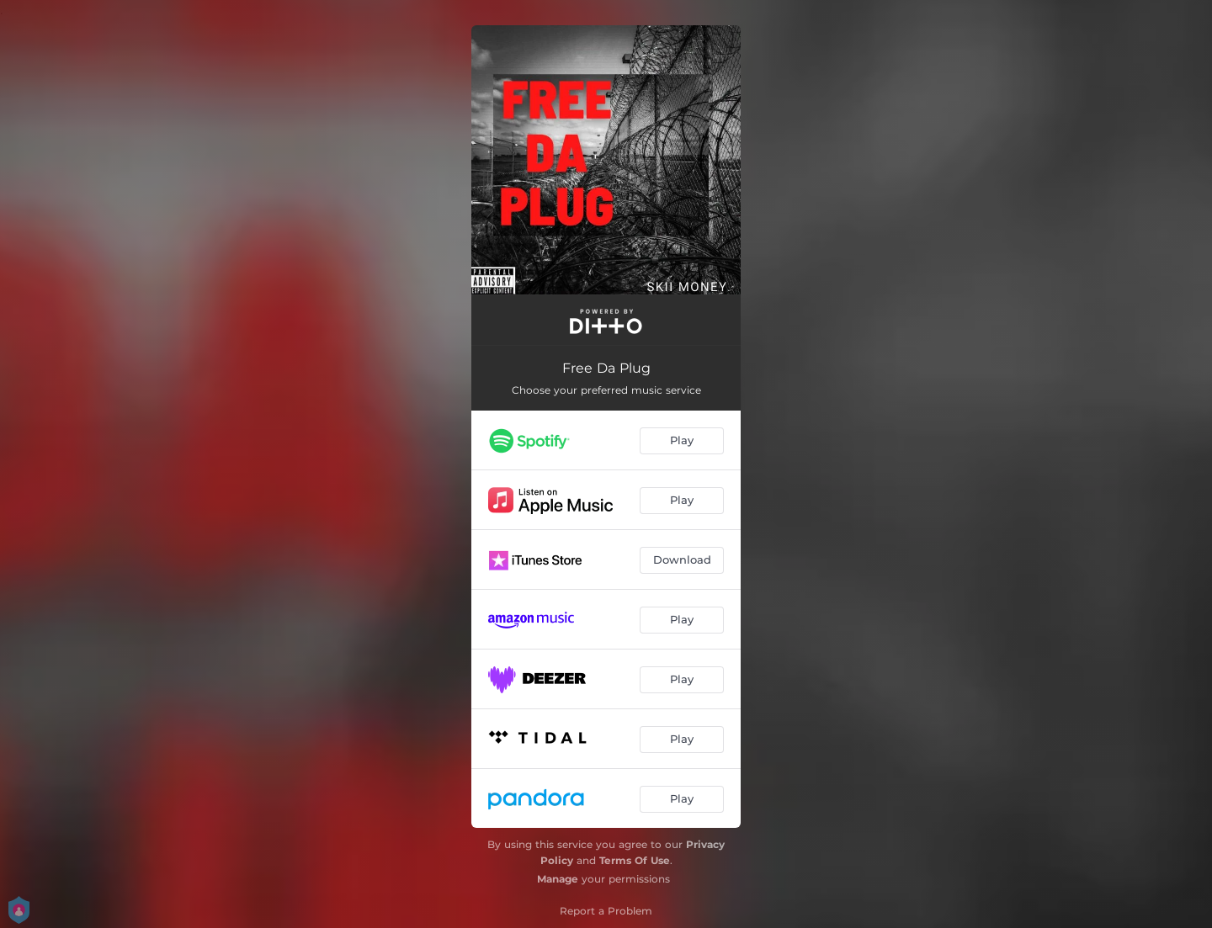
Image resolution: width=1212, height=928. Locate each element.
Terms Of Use (634, 860)
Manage (557, 878)
